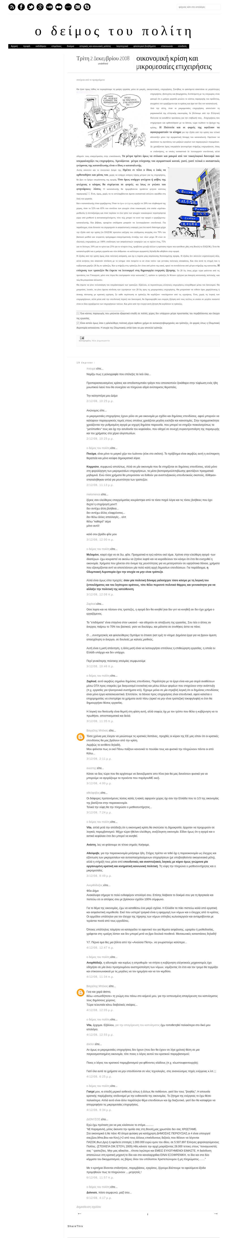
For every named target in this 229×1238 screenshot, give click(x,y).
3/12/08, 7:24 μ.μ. (99, 812)
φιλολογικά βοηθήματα (145, 46)
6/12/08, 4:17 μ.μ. (99, 1198)
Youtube (49, 7)
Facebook (21, 7)
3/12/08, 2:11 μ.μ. (99, 758)
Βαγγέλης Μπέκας (98, 730)
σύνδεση (182, 46)
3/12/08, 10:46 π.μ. (100, 666)
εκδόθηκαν (41, 46)
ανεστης (92, 768)
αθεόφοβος (94, 792)
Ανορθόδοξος (95, 885)
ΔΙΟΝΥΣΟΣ (94, 1119)
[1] (88, 193)
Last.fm (68, 7)
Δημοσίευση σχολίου (88, 1206)
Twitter (30, 7)
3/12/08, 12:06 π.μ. (100, 594)
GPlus (40, 7)
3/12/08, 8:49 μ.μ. (99, 875)
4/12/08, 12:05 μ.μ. (100, 1010)
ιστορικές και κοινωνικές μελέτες (95, 46)
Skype (87, 7)
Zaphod (91, 603)
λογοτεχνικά (122, 46)
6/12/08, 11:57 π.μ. (100, 1177)
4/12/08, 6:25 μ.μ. (99, 1076)
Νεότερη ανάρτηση (79, 1214)
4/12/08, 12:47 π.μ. (100, 947)
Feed (11, 7)
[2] (145, 275)
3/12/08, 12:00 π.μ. (100, 539)
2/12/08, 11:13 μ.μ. (100, 485)
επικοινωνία (167, 46)
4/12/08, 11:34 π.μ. (100, 976)
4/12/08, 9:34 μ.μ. (99, 1110)
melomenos (94, 494)
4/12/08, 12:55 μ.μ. (100, 1034)
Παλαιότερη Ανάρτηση (215, 1214)
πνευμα (91, 368)
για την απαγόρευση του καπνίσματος (137, 1025)
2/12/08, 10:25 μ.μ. (100, 401)
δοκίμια (70, 46)
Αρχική (14, 46)
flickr (58, 7)
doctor (91, 1044)
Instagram (77, 7)
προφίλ (26, 46)
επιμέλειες (57, 46)
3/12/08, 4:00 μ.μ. (99, 783)
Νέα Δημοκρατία (101, 341)
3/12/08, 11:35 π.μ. (100, 721)
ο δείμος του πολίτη (114, 31)
